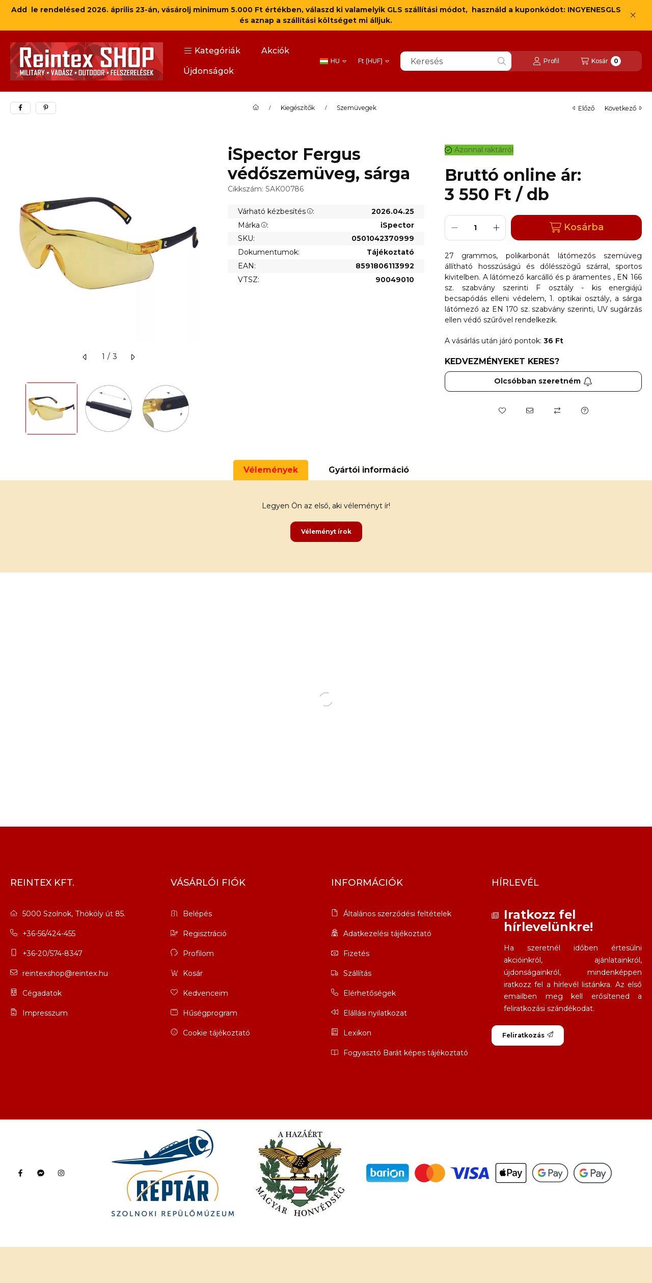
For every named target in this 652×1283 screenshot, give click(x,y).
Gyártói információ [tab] (369, 470)
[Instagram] (61, 1173)
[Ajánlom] (529, 410)
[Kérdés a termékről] (584, 410)
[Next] (202, 408)
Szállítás (357, 973)
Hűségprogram (210, 1013)
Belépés (197, 913)
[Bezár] (633, 15)
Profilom (198, 953)
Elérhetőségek (369, 993)
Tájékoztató (390, 252)
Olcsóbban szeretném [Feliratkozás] (543, 381)
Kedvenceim (205, 993)
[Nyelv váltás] (333, 61)
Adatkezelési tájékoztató (387, 934)
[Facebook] (20, 1173)
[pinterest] (46, 108)
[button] (212, 51)
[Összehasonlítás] (557, 410)
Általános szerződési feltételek (397, 914)
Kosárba (577, 227)
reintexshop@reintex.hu (65, 973)
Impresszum (45, 1013)
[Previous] (15, 408)
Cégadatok (42, 993)
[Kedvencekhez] (502, 410)
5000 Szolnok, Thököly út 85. (73, 913)
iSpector (397, 225)
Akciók (275, 51)
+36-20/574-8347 (52, 953)
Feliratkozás (527, 1035)
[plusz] (496, 227)
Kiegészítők (298, 108)
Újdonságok (208, 71)
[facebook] (20, 108)
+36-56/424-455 (48, 933)
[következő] (132, 357)
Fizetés (356, 953)
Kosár (193, 973)
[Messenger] (41, 1173)
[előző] (85, 357)
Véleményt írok (326, 531)
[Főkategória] (256, 108)
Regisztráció (205, 933)
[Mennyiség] (475, 227)
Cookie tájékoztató (216, 1033)
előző (583, 108)
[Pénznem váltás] (374, 61)
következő (623, 108)
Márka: (253, 225)
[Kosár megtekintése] (600, 61)
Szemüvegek (356, 108)
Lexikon (357, 1033)
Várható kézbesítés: (276, 211)
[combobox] (456, 61)
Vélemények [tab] (270, 470)
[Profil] (546, 61)
